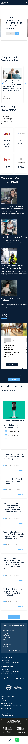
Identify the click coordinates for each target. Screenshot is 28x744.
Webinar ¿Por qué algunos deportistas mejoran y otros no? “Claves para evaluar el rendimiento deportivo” (12, 507)
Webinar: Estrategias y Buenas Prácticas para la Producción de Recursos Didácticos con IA (13, 535)
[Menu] (26, 2)
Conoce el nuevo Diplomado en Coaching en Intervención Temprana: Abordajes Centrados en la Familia (11, 351)
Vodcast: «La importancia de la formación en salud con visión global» (13, 457)
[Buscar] (12, 33)
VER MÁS (11, 364)
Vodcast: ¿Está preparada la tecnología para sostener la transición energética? (13, 592)
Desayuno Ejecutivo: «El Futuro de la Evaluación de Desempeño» (13, 481)
